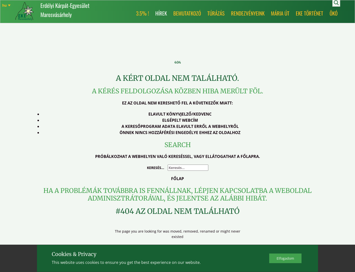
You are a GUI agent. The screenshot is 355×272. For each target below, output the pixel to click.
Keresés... (155, 167)
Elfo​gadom (285, 258)
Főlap (177, 178)
